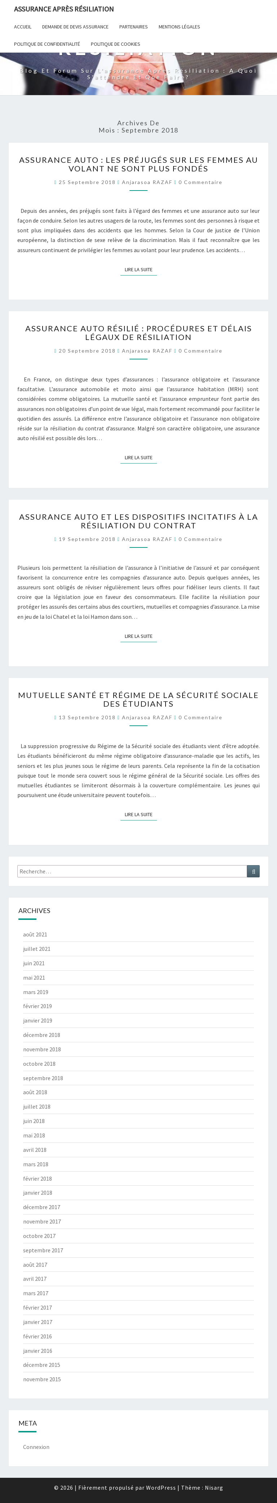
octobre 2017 (39, 1235)
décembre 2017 (41, 1207)
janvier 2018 (37, 1192)
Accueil (22, 26)
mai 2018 (34, 1135)
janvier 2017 (37, 1321)
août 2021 (35, 934)
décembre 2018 (41, 1034)
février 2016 (37, 1336)
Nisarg (214, 1487)
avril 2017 (35, 1278)
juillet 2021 (36, 948)
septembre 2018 (43, 1078)
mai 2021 (34, 977)
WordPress (161, 1487)
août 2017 (35, 1264)
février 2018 (37, 1178)
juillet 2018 (36, 1106)
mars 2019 (35, 992)
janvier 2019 (37, 1020)
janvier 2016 (37, 1350)
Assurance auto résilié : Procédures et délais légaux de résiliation (138, 332)
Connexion (36, 1446)
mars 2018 (35, 1164)
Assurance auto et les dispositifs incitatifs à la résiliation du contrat (138, 521)
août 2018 (35, 1092)
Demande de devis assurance (75, 26)
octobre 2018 (39, 1063)
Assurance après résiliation (64, 8)
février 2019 (37, 1006)
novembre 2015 (42, 1379)
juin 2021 (34, 963)
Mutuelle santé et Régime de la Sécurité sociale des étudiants (138, 699)
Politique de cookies (115, 44)
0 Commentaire (201, 182)
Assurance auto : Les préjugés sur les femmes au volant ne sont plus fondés (138, 164)
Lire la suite (141, 269)
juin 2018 (34, 1120)
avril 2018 (35, 1149)
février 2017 (37, 1307)
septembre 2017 (43, 1250)
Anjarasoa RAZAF (147, 182)
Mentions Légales (179, 26)
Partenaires (133, 26)
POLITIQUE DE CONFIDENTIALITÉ (47, 44)
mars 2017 (35, 1293)
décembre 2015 (41, 1364)
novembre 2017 (42, 1221)
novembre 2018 (42, 1049)
